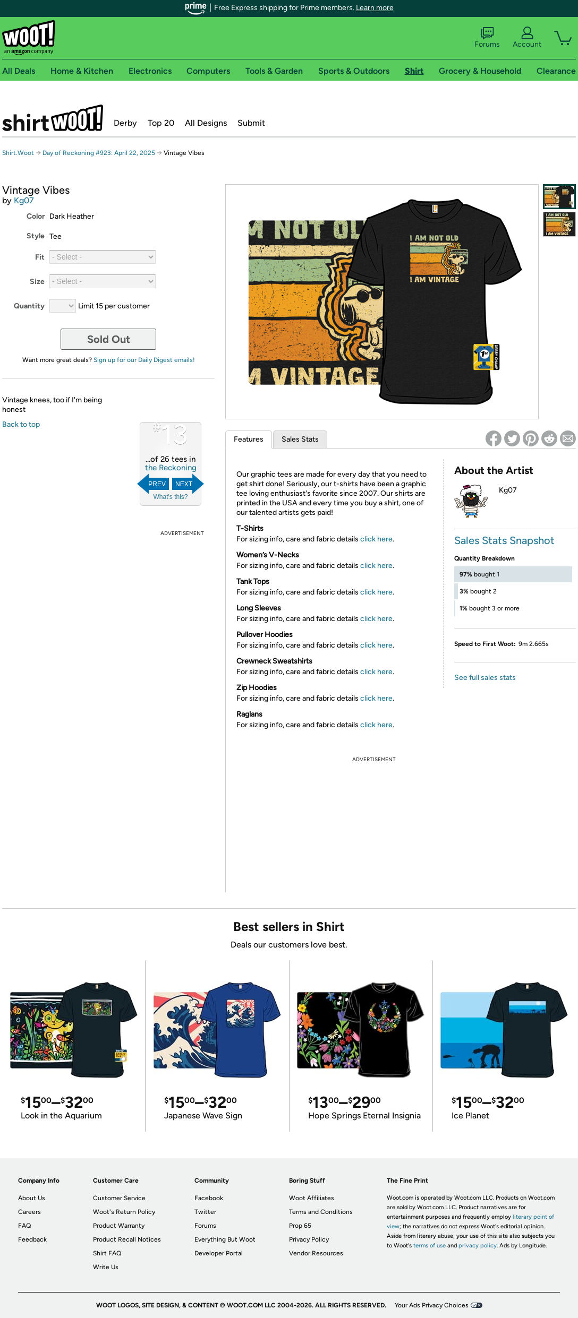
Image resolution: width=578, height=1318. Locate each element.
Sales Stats (300, 439)
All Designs (206, 123)
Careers (29, 1212)
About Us (31, 1198)
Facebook (208, 1198)
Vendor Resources (316, 1253)
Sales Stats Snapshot (504, 540)
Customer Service (119, 1198)
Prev (157, 484)
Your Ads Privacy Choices (432, 1305)
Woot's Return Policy (124, 1212)
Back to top (21, 424)
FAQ (24, 1225)
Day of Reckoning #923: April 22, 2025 (98, 153)
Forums (487, 38)
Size (37, 281)
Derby (125, 123)
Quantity (29, 306)
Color (36, 216)
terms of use (429, 1245)
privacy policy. (478, 1245)
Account (527, 38)
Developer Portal (218, 1253)
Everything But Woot (225, 1239)
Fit (40, 257)
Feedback (32, 1239)
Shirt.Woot (52, 118)
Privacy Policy (309, 1239)
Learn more (375, 7)
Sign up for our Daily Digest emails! (144, 360)
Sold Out (108, 339)
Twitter (205, 1212)
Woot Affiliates (311, 1198)
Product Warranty (118, 1225)
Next (183, 484)
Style (36, 235)
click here (376, 539)
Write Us (105, 1267)
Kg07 (24, 200)
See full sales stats (485, 677)
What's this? (171, 497)
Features (249, 439)
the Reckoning (171, 467)
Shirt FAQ (107, 1253)
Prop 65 (300, 1225)
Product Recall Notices (127, 1239)
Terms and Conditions (321, 1212)
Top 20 (161, 123)
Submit (251, 123)
